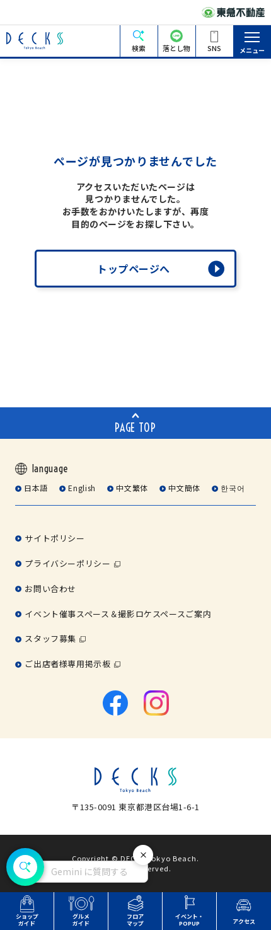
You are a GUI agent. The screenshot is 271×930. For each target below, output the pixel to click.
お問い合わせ (50, 589)
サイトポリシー (54, 538)
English (81, 487)
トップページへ (133, 268)
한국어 (233, 487)
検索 (139, 48)
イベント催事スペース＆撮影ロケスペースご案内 (118, 614)
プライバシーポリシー (67, 563)
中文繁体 (132, 487)
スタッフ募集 (50, 638)
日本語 (36, 487)
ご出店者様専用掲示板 (67, 664)
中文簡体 (184, 487)
